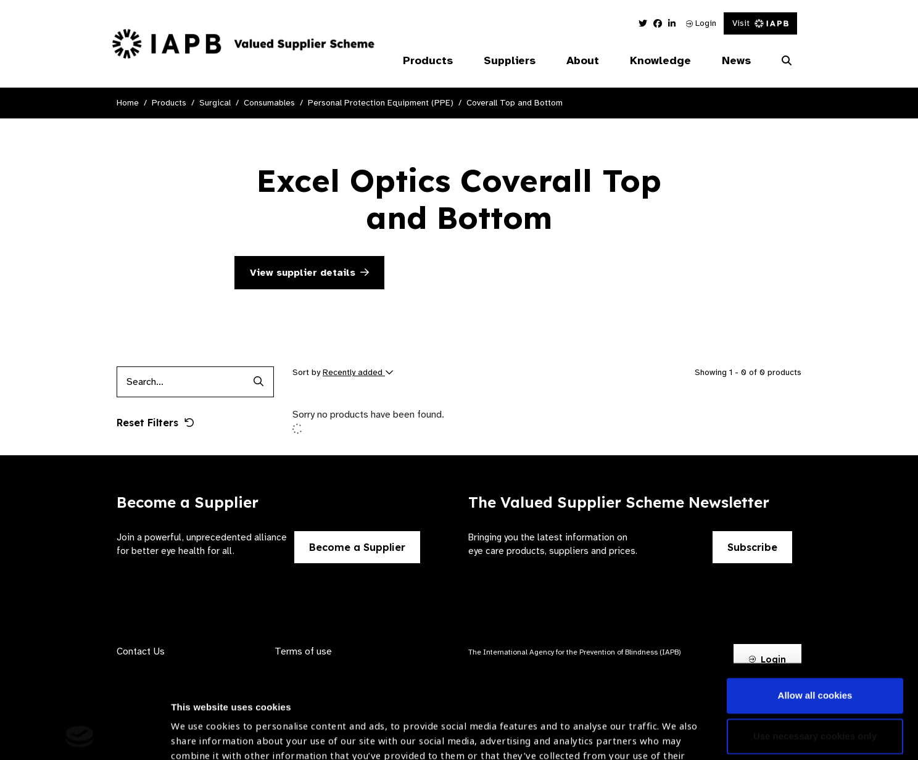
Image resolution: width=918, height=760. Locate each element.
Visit (760, 23)
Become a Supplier (357, 547)
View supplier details (309, 272)
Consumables (269, 102)
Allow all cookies (815, 608)
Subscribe (752, 547)
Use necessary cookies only (815, 648)
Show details (199, 723)
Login (701, 23)
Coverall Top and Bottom (514, 102)
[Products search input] (180, 381)
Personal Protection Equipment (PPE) (380, 102)
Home (128, 102)
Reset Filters (155, 422)
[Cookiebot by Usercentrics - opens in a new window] (80, 736)
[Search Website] (787, 61)
